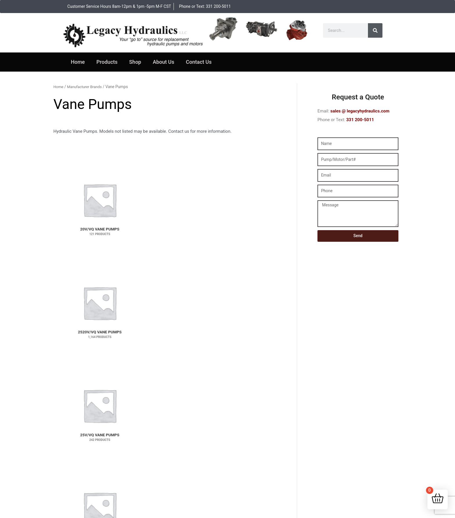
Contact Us (199, 62)
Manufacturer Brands (86, 86)
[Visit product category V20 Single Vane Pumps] (120, 291)
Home (78, 62)
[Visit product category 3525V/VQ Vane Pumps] (259, 176)
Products (107, 62)
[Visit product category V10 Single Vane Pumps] (73, 291)
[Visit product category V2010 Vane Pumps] (166, 291)
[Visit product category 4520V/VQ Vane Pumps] (120, 233)
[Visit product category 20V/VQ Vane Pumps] (73, 176)
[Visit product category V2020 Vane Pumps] (212, 291)
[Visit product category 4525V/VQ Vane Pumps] (166, 233)
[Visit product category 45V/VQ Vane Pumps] (259, 233)
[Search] (375, 30)
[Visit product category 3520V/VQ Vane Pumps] (212, 176)
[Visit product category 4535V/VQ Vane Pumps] (212, 233)
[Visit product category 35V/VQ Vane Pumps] (73, 233)
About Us (163, 62)
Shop (135, 62)
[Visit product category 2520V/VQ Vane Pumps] (120, 176)
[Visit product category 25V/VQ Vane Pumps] (166, 176)
